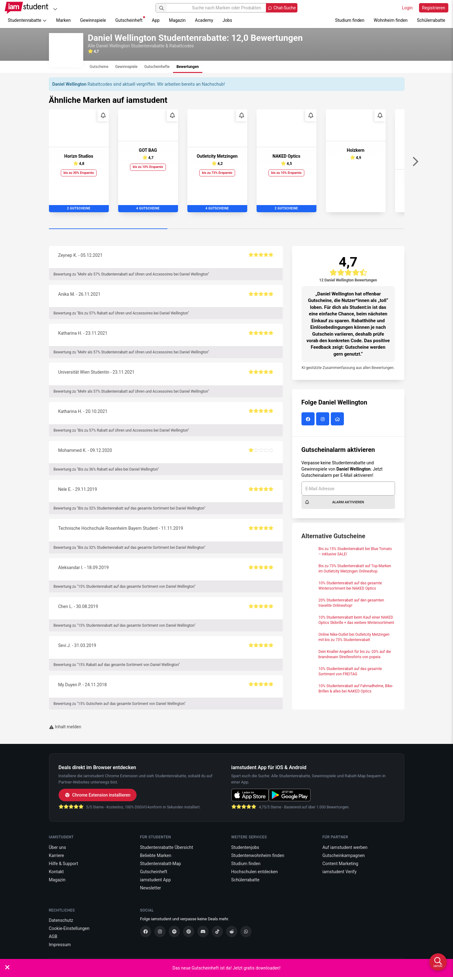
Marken (63, 20)
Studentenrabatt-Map (160, 863)
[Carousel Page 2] (226, 229)
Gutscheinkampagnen (343, 855)
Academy (204, 20)
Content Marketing (340, 863)
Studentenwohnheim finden (257, 855)
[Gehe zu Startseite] (26, 8)
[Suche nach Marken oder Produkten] (226, 7)
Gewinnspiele (93, 20)
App (156, 20)
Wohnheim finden (390, 20)
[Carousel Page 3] (345, 229)
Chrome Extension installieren (98, 795)
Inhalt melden (65, 726)
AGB (53, 936)
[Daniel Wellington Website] (338, 419)
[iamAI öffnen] (438, 962)
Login (407, 7)
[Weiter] (415, 161)
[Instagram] (160, 931)
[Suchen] (161, 8)
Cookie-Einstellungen (69, 928)
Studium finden (349, 20)
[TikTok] (217, 931)
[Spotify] (174, 931)
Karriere (56, 855)
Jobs (227, 20)
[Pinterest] (188, 931)
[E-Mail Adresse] (348, 488)
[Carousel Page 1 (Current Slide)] (108, 229)
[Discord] (203, 931)
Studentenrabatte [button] (27, 20)
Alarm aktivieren (334, 502)
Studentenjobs (245, 847)
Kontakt (56, 871)
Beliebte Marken (155, 855)
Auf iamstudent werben (345, 847)
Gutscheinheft (130, 19)
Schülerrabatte (431, 20)
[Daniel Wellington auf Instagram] (323, 419)
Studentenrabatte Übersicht (166, 847)
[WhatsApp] (246, 931)
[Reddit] (231, 931)
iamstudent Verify (339, 871)
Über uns (57, 847)
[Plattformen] (55, 9)
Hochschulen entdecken (254, 871)
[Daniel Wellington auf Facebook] (308, 419)
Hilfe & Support (63, 863)
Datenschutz (61, 920)
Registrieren (433, 7)
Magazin (177, 20)
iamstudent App (155, 879)
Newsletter (150, 887)
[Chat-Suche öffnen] (281, 7)
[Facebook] (145, 931)
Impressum (60, 944)
